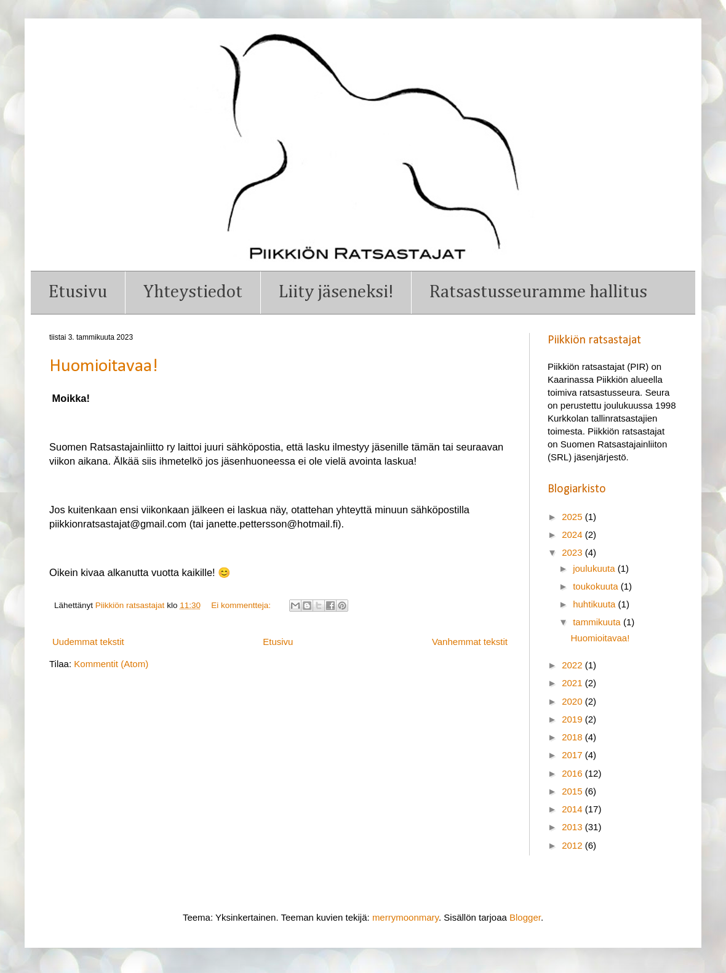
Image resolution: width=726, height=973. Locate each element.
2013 (573, 827)
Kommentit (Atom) (111, 664)
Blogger (525, 917)
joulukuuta (595, 568)
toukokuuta (597, 586)
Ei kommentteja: (242, 605)
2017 (573, 755)
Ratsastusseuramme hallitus (538, 292)
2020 (573, 701)
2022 (573, 665)
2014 (573, 809)
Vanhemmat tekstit (470, 641)
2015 (573, 791)
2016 (573, 773)
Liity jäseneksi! (336, 292)
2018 (573, 737)
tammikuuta (598, 622)
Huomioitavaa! (103, 366)
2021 (573, 683)
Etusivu (78, 292)
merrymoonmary (405, 917)
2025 (573, 516)
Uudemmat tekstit (88, 641)
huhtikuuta (595, 604)
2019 (573, 719)
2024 (573, 534)
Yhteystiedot (192, 292)
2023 (573, 552)
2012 (573, 845)
